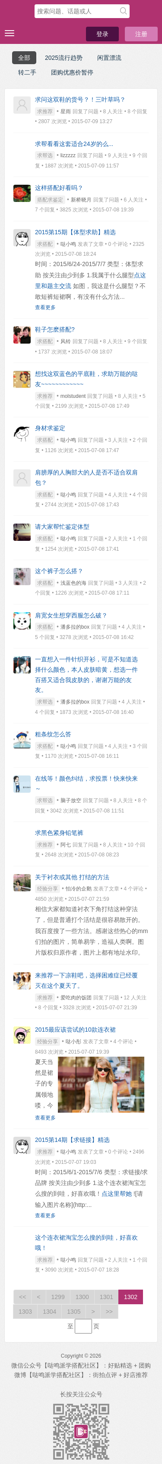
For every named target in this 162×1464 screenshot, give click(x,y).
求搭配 (45, 244)
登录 (102, 34)
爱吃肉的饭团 (76, 998)
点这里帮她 (117, 1193)
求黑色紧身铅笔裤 (59, 832)
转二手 (27, 72)
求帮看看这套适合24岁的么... (74, 143)
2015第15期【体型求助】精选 (75, 232)
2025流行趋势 (64, 57)
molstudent (73, 396)
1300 (82, 1296)
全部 (24, 57)
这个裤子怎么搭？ (59, 571)
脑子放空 (70, 800)
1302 (130, 1296)
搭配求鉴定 (50, 200)
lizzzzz (68, 155)
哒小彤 (73, 1042)
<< (22, 1296)
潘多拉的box (74, 627)
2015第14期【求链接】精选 (72, 1139)
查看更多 (45, 307)
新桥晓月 (81, 200)
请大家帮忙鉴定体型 (62, 526)
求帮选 (45, 155)
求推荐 (45, 112)
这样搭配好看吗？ (59, 187)
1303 (25, 1311)
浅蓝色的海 (73, 583)
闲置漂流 (109, 57)
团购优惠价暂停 (72, 72)
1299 (58, 1296)
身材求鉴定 (50, 428)
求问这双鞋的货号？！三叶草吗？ (80, 99)
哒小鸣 (68, 244)
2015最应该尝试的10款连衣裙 (75, 1029)
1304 (49, 1311)
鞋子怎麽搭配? (55, 329)
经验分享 (47, 889)
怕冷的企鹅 (79, 889)
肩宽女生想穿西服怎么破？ (71, 615)
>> (109, 1311)
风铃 (65, 341)
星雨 (65, 112)
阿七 (65, 845)
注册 (141, 34)
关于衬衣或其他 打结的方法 (72, 877)
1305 (73, 1311)
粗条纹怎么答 (53, 734)
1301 (106, 1296)
